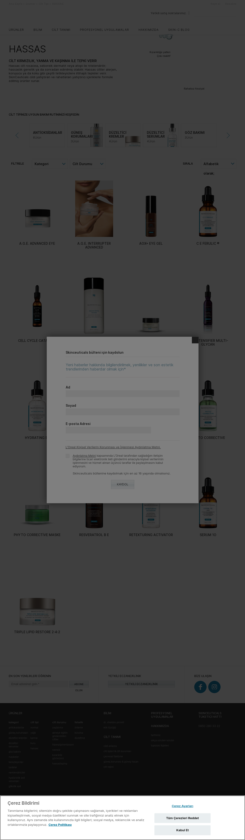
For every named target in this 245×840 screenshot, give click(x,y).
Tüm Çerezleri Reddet (182, 818)
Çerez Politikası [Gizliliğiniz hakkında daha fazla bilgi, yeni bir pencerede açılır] (60, 824)
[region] (122, 817)
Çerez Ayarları (182, 806)
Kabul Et (182, 830)
